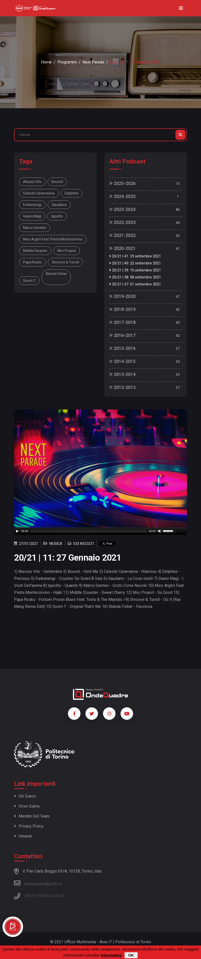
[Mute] (160, 531)
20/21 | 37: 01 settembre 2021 (135, 284)
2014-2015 (122, 361)
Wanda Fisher (56, 274)
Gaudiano (59, 205)
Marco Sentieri (34, 228)
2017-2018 (122, 322)
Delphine (71, 193)
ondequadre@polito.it (37, 883)
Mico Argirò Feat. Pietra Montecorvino (52, 239)
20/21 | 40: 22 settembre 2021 (135, 263)
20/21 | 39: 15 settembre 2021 (135, 270)
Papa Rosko (32, 262)
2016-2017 (122, 335)
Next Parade (93, 62)
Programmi (67, 62)
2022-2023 (122, 222)
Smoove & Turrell (65, 262)
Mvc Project (66, 251)
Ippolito (57, 216)
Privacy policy (29, 826)
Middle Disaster (35, 251)
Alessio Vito (32, 182)
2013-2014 (122, 374)
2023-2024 (122, 209)
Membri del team (32, 816)
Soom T (29, 281)
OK (131, 955)
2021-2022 (122, 235)
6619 (60, 896)
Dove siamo (27, 806)
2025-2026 (122, 183)
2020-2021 (122, 248)
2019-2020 (122, 296)
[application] (100, 531)
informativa (111, 955)
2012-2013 (122, 387)
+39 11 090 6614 (39, 896)
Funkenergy (32, 205)
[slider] (88, 531)
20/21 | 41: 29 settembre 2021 (135, 256)
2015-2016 (122, 348)
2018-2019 (122, 309)
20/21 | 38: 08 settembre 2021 (135, 277)
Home (46, 62)
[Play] (17, 531)
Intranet (23, 836)
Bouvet (57, 182)
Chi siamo (25, 796)
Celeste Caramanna (39, 193)
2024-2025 (122, 196)
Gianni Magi (32, 216)
